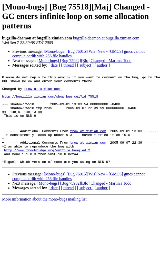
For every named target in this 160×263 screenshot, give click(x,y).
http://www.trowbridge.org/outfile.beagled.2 (47, 165)
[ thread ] (68, 65)
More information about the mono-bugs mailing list (44, 217)
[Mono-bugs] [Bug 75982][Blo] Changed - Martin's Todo (84, 60)
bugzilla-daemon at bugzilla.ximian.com (106, 38)
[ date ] (54, 65)
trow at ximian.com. (43, 91)
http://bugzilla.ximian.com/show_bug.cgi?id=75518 (50, 101)
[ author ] (102, 65)
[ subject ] (85, 65)
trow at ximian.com (88, 142)
